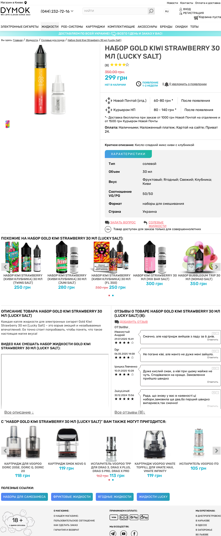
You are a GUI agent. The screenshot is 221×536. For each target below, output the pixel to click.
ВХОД (185, 9)
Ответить (212, 339)
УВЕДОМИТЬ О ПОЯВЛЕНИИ (185, 84)
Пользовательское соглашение (74, 520)
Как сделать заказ (66, 525)
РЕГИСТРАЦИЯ (191, 13)
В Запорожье (204, 529)
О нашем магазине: (66, 516)
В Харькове (203, 520)
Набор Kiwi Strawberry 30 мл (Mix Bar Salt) (155, 260)
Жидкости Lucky (153, 497)
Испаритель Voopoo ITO (199, 444)
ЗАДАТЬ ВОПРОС (123, 222)
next (216, 267)
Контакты (186, 3)
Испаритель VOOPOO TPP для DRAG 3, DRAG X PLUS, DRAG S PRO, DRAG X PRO (111, 448)
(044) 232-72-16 (55, 11)
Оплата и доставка (207, 3)
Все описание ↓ (19, 412)
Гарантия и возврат (66, 529)
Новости (172, 3)
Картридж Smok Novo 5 (67, 444)
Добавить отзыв (134, 322)
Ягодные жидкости (114, 497)
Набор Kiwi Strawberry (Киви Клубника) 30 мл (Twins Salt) (23, 262)
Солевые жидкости (157, 223)
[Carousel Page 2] (113, 295)
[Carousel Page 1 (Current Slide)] (109, 295)
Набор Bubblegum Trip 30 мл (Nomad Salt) (199, 260)
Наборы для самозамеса (24, 497)
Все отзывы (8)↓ (129, 412)
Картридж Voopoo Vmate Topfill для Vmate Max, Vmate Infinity (155, 448)
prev (5, 267)
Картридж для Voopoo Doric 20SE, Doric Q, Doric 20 (23, 448)
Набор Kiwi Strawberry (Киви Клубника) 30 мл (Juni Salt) (67, 262)
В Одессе (201, 525)
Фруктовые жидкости (72, 497)
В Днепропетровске (208, 516)
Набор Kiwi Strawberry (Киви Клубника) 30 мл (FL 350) (111, 262)
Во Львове (202, 534)
